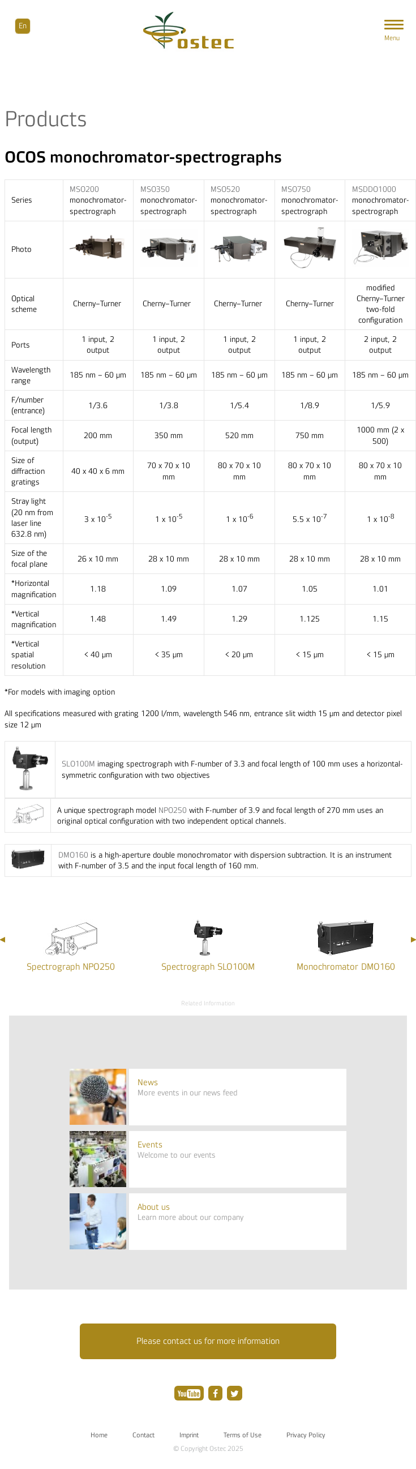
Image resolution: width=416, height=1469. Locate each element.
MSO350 (155, 189)
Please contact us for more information (208, 1341)
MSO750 (296, 189)
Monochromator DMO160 (346, 967)
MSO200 (84, 189)
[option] (70, 944)
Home (99, 1435)
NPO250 (172, 810)
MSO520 (225, 189)
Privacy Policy (305, 1435)
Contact (143, 1435)
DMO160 (73, 855)
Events (150, 1145)
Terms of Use (242, 1435)
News (148, 1082)
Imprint (189, 1435)
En (23, 26)
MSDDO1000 (374, 189)
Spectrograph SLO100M (208, 967)
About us (154, 1207)
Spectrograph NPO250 (71, 967)
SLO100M (78, 764)
